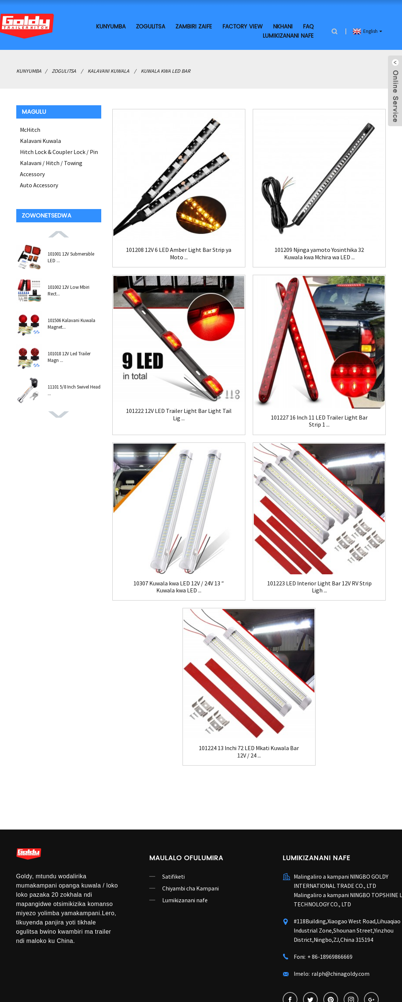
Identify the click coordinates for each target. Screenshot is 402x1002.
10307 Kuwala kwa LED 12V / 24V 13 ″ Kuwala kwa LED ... (178, 587)
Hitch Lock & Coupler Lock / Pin (59, 151)
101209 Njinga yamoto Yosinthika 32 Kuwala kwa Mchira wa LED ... (319, 253)
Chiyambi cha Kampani (190, 888)
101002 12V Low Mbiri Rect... (68, 290)
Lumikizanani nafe (288, 36)
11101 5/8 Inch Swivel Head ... (74, 390)
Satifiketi (173, 876)
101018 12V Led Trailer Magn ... (69, 356)
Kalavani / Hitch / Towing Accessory (51, 168)
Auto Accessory (39, 185)
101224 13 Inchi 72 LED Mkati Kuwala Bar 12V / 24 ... (249, 752)
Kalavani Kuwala (108, 71)
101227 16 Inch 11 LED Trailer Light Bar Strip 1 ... (319, 421)
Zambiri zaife (194, 26)
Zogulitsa (150, 26)
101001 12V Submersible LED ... (71, 257)
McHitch (30, 129)
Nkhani (283, 26)
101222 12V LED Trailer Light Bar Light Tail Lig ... (179, 414)
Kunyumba (111, 26)
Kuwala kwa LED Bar (165, 71)
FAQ (308, 26)
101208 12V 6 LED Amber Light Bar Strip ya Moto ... (178, 253)
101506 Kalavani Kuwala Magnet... (71, 323)
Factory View (242, 26)
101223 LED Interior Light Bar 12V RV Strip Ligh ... (319, 587)
